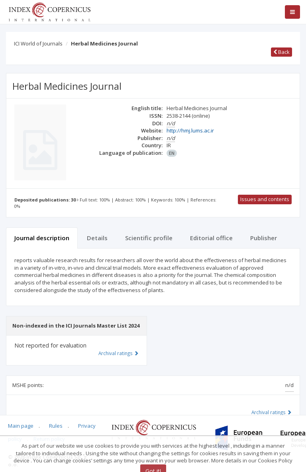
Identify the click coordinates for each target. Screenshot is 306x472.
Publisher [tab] (263, 238)
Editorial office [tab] (211, 238)
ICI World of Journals (38, 43)
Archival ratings (271, 412)
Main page (20, 425)
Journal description (41, 238)
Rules (56, 425)
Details (97, 238)
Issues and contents (264, 199)
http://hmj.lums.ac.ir (190, 130)
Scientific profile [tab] (149, 238)
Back (281, 51)
